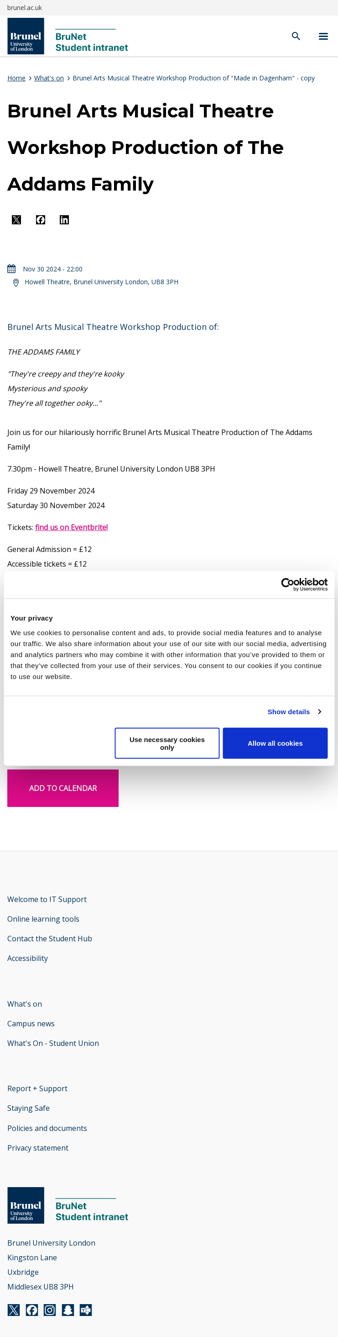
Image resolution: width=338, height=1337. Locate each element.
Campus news (31, 1024)
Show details (289, 712)
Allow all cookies (275, 743)
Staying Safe (28, 1108)
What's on (49, 78)
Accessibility (27, 958)
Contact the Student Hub (49, 939)
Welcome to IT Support (47, 899)
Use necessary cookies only (167, 743)
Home (16, 78)
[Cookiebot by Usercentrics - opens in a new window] (288, 585)
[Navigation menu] (323, 36)
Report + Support (37, 1088)
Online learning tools (43, 919)
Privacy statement (37, 1148)
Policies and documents (47, 1128)
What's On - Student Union (53, 1043)
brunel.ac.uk (24, 7)
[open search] (296, 37)
